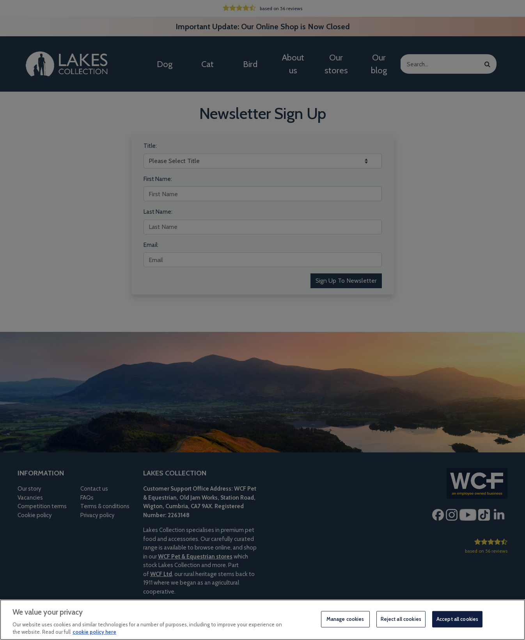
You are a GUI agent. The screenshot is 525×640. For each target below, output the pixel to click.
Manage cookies (345, 619)
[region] (262, 619)
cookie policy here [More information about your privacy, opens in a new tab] (94, 632)
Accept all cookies (457, 619)
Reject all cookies (401, 619)
